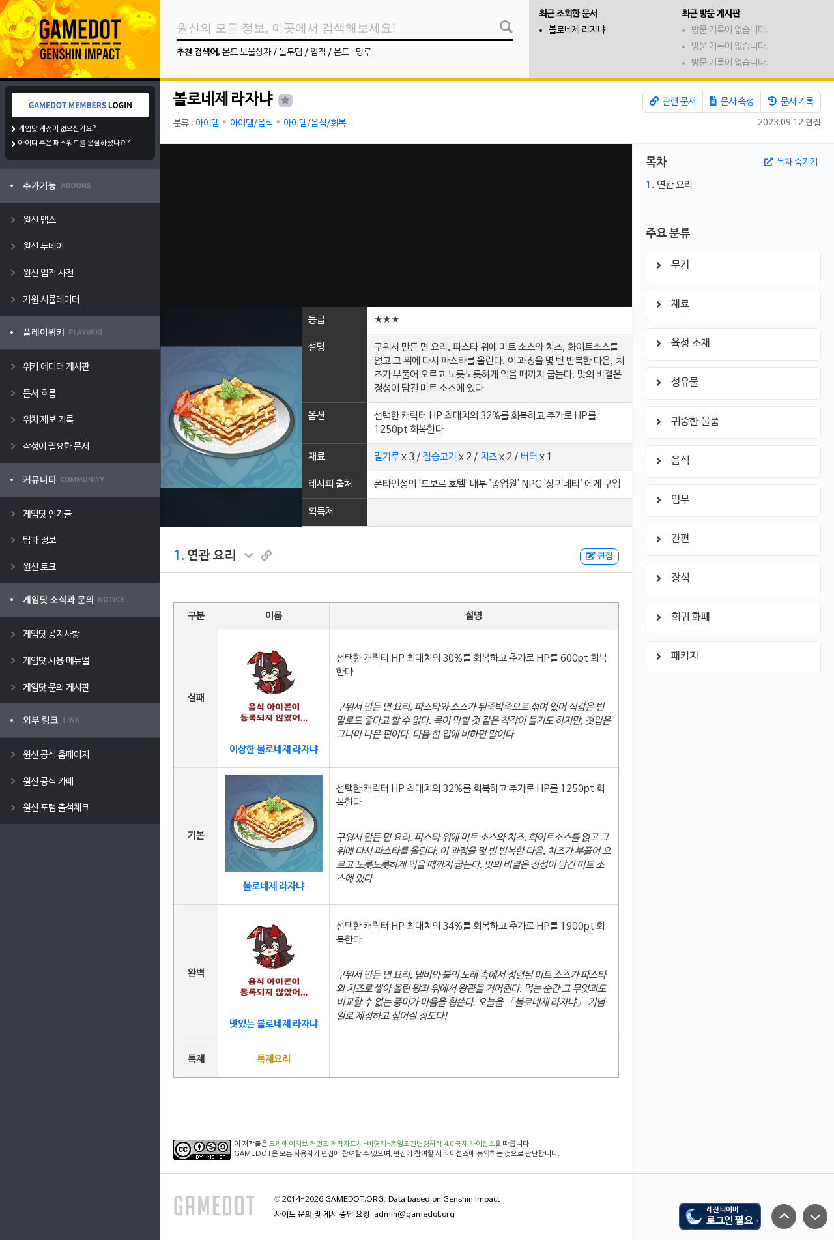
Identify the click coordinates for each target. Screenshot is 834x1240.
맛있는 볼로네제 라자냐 (273, 1024)
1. (178, 556)
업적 (318, 52)
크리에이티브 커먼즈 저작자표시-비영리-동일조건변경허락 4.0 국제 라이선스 (382, 1144)
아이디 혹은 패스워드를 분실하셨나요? (74, 143)
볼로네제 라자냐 (577, 30)
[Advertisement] (396, 225)
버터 (529, 457)
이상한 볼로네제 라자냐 (273, 750)
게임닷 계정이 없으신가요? (57, 129)
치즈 (488, 457)
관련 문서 (673, 101)
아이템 (207, 123)
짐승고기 (440, 457)
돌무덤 (290, 52)
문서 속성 (732, 101)
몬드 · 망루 (352, 52)
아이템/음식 (251, 123)
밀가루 (386, 457)
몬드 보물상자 (246, 52)
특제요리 (274, 1059)
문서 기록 (791, 101)
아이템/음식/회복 (314, 123)
